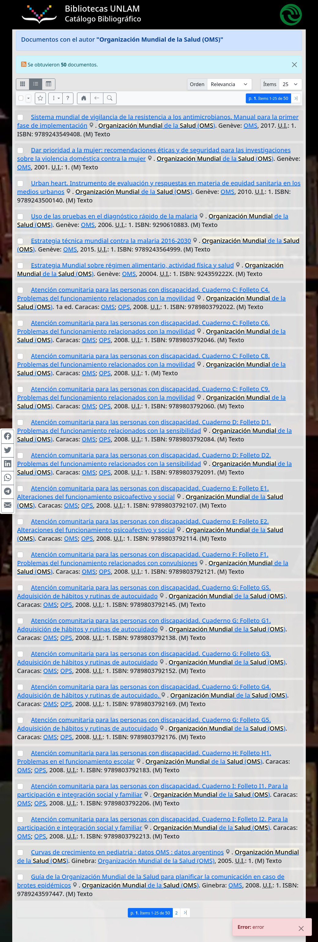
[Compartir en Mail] (7, 505)
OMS (250, 125)
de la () (156, 125)
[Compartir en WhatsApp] (7, 478)
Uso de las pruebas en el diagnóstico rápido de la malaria (114, 216)
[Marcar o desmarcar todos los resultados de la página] (20, 98)
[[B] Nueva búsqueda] (109, 98)
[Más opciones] (55, 98)
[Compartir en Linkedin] (7, 464)
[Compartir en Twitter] (7, 450)
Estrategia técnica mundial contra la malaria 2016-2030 (111, 240)
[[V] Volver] (97, 98)
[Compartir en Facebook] (7, 436)
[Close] (294, 64)
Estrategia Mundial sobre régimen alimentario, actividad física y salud (132, 265)
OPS (124, 307)
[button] (67, 98)
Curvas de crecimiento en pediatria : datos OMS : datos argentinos (127, 852)
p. (268, 98)
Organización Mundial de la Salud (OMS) (156, 861)
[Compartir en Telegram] (7, 492)
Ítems (269, 84)
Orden (197, 84)
